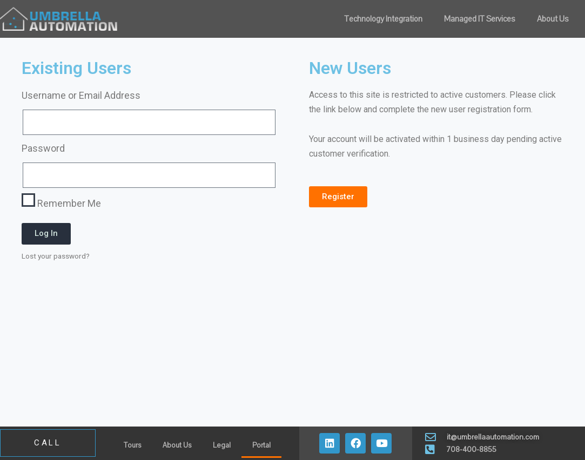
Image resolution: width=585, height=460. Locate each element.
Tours (132, 445)
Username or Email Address (81, 95)
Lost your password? (56, 256)
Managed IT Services (479, 18)
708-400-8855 (471, 449)
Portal (261, 445)
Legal (222, 445)
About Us (553, 18)
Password (43, 148)
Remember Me (61, 201)
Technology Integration (383, 18)
